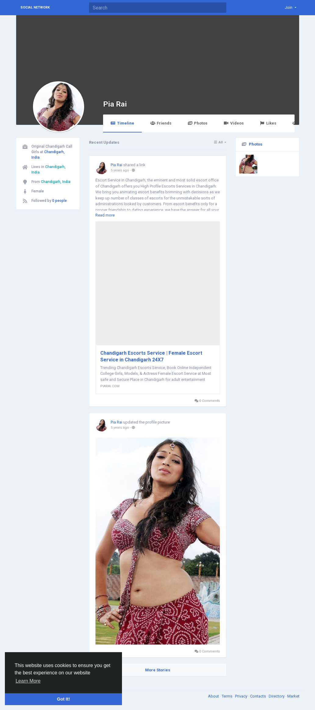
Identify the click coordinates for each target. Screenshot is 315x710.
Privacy (241, 696)
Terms (227, 696)
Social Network (35, 7)
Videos (233, 123)
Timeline (122, 123)
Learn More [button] (28, 681)
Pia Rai (115, 104)
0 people (59, 201)
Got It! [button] (63, 699)
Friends (160, 123)
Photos (197, 123)
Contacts (258, 696)
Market (293, 696)
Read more (105, 215)
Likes (268, 123)
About (214, 696)
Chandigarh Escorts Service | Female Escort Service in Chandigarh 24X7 (151, 356)
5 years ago (120, 170)
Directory (277, 696)
